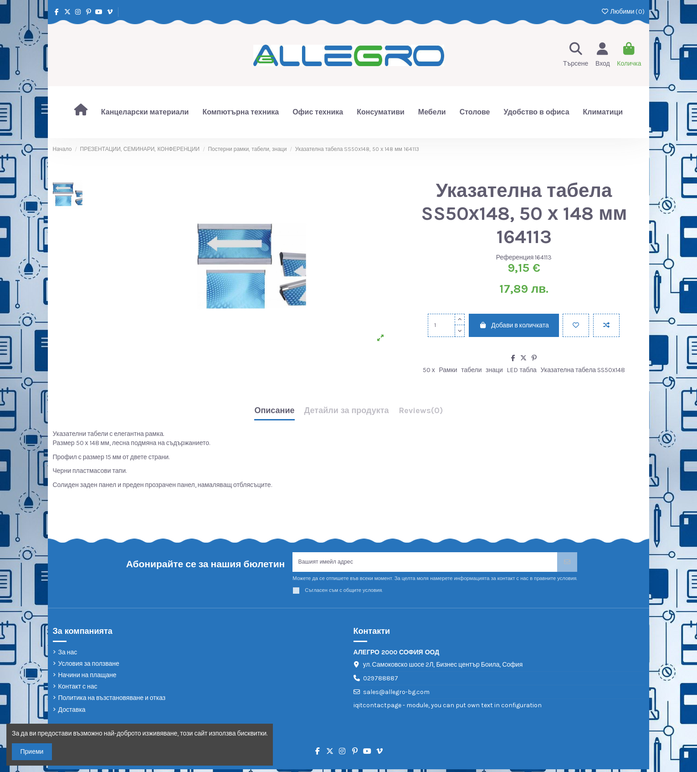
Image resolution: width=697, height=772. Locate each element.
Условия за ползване (88, 666)
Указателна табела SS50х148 (582, 370)
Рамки (448, 370)
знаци (494, 370)
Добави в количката (514, 325)
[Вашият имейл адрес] (425, 563)
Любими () (622, 12)
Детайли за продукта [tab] (346, 410)
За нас (67, 655)
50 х (429, 370)
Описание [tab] (274, 410)
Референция (515, 257)
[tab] (421, 413)
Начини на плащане (87, 678)
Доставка (72, 712)
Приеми (32, 752)
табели (471, 370)
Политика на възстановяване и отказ (112, 701)
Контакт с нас (77, 689)
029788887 (380, 681)
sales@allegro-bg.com (396, 695)
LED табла (521, 370)
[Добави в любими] (576, 325)
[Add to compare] (606, 325)
